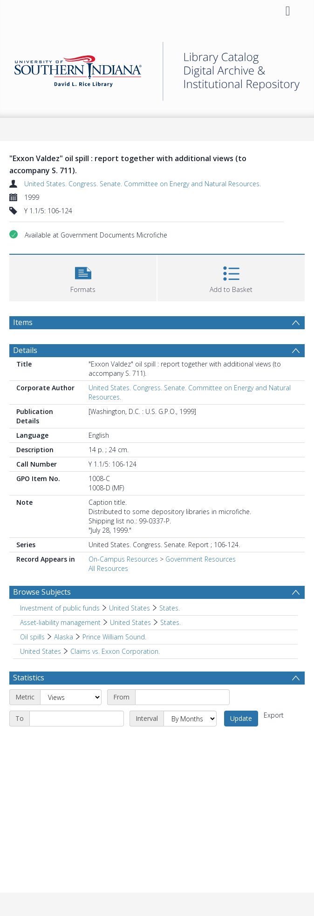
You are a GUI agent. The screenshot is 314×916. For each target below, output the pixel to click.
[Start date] (182, 697)
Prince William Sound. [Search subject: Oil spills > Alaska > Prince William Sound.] (114, 636)
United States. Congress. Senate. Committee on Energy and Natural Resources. (142, 183)
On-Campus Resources (123, 559)
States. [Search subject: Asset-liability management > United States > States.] (170, 622)
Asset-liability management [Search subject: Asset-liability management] (60, 622)
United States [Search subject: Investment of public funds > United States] (129, 608)
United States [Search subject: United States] (40, 651)
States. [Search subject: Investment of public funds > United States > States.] (169, 608)
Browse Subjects (42, 592)
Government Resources (200, 559)
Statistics (28, 677)
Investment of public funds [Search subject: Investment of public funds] (60, 608)
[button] (83, 277)
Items (23, 322)
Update (241, 718)
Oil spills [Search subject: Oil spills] (32, 636)
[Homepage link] (157, 69)
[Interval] (190, 718)
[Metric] (71, 697)
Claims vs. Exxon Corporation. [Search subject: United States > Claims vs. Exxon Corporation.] (115, 651)
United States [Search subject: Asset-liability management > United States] (130, 622)
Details (25, 350)
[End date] (76, 718)
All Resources (108, 568)
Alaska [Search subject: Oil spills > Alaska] (63, 636)
